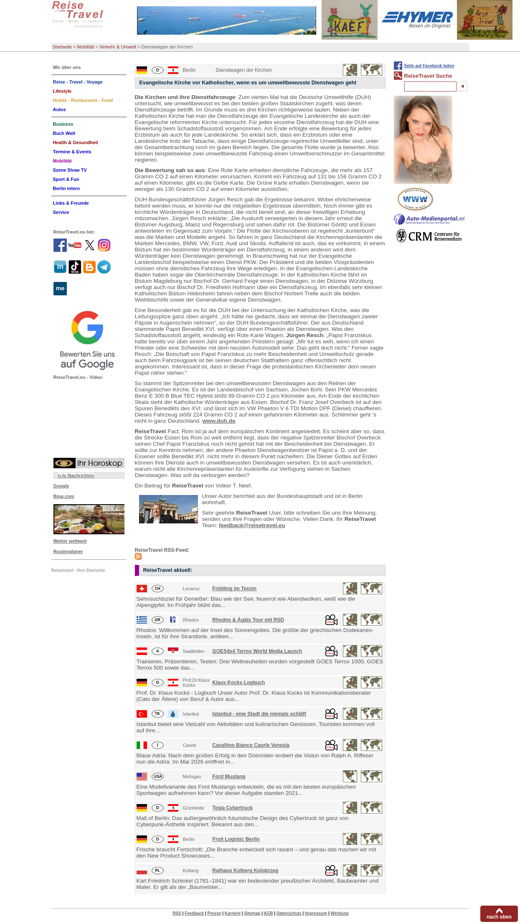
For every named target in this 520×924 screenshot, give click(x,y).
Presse (214, 913)
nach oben (499, 917)
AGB (268, 913)
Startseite (62, 46)
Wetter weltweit (70, 540)
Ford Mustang (228, 776)
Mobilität (85, 46)
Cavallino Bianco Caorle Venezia (250, 745)
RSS (176, 913)
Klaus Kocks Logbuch (238, 682)
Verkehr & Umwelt (117, 46)
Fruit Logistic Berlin (235, 839)
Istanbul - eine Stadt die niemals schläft (259, 714)
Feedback (194, 913)
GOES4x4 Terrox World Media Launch (257, 651)
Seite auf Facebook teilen (429, 65)
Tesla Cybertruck (232, 808)
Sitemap (252, 913)
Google (61, 485)
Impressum (316, 913)
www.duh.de (219, 421)
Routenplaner (68, 551)
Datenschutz (288, 913)
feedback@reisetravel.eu (252, 525)
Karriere (233, 913)
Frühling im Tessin (234, 588)
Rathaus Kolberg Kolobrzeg (245, 870)
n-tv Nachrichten (76, 475)
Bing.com (63, 496)
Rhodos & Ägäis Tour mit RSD (248, 620)
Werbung (339, 913)
